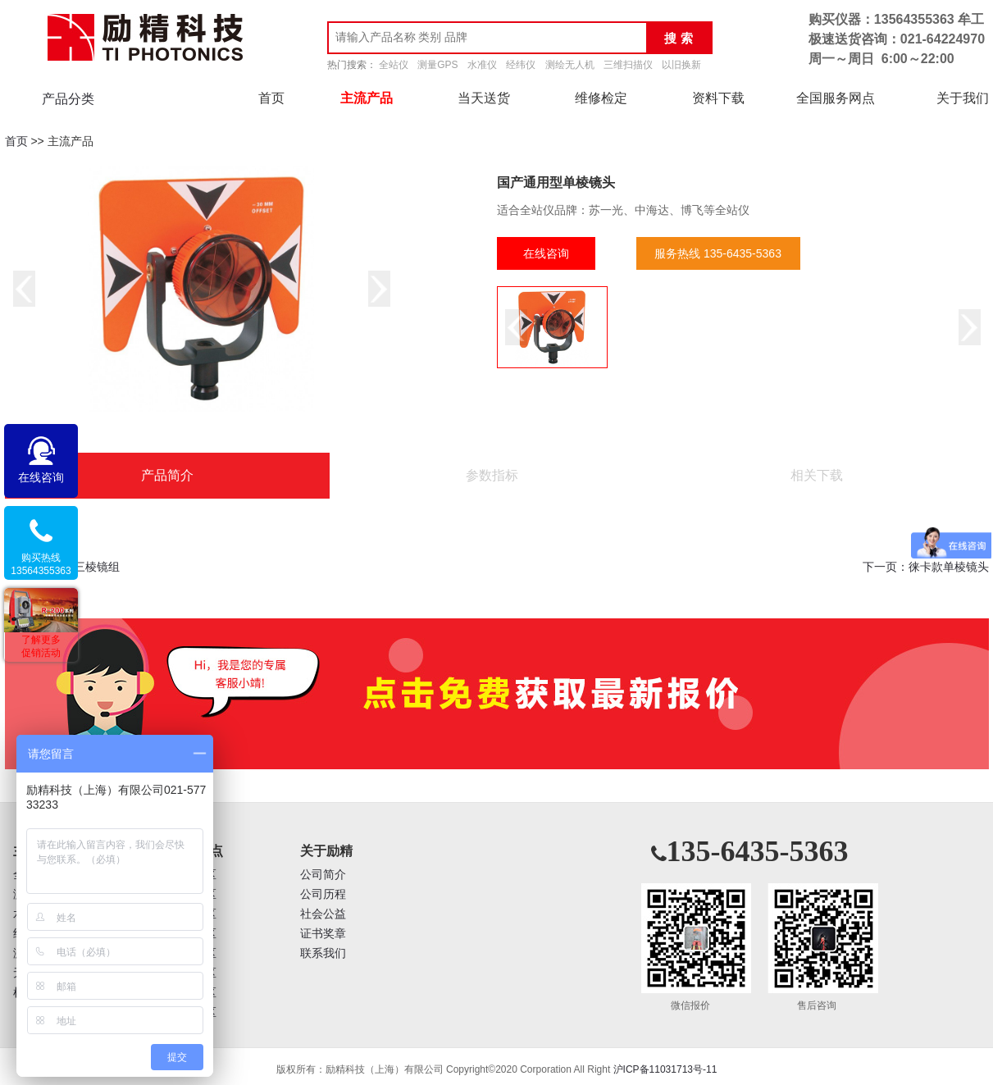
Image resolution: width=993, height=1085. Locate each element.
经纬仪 (520, 65)
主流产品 (366, 98)
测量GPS (437, 65)
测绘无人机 (569, 65)
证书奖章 (323, 934)
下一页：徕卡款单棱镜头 (926, 566)
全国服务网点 (835, 98)
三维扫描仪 (628, 65)
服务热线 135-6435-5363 (717, 253)
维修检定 (601, 98)
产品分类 (68, 99)
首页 (271, 98)
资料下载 (718, 98)
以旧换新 (681, 65)
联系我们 (323, 953)
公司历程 (323, 894)
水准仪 (482, 65)
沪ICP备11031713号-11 (665, 1069)
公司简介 (323, 874)
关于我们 (962, 98)
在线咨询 (546, 253)
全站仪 (393, 65)
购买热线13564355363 (41, 564)
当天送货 (484, 98)
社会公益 (323, 914)
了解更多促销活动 (41, 646)
